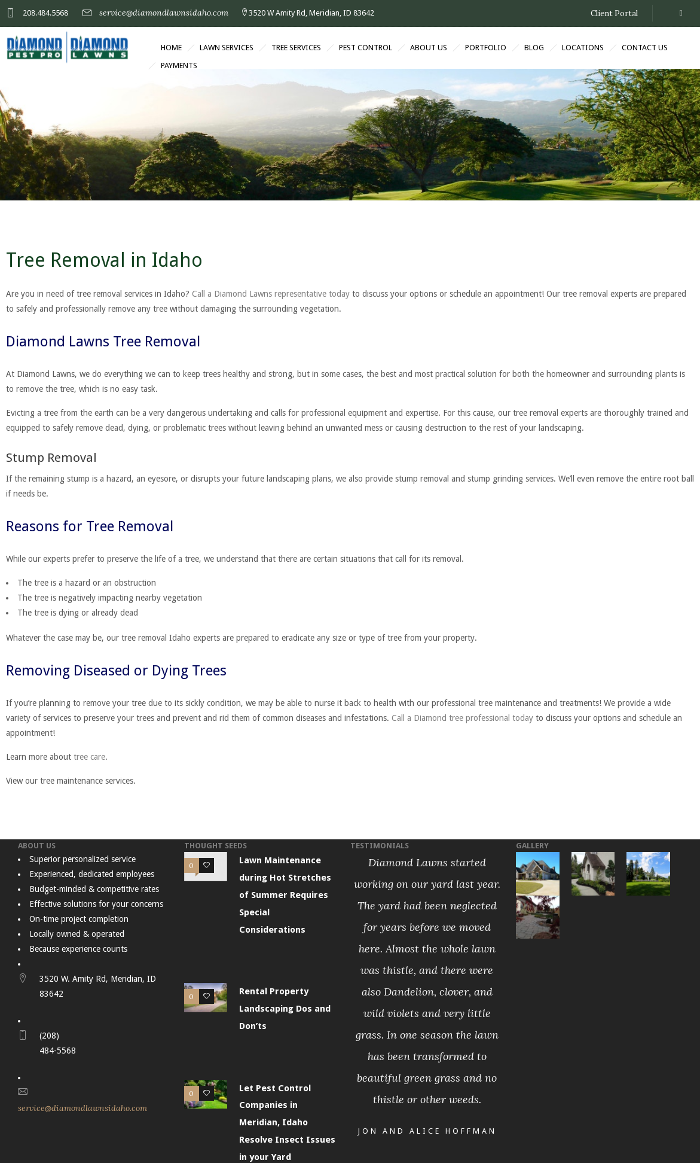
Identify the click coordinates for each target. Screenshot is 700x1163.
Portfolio (485, 47)
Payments (179, 65)
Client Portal (614, 13)
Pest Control (365, 47)
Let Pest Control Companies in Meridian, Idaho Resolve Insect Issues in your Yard (287, 1122)
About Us (428, 47)
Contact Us (645, 47)
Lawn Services (226, 47)
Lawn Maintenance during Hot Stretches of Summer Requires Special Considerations (285, 894)
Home (171, 47)
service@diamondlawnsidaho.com (163, 12)
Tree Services (296, 47)
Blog (534, 47)
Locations (583, 47)
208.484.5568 (45, 12)
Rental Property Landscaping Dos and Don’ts (285, 1008)
